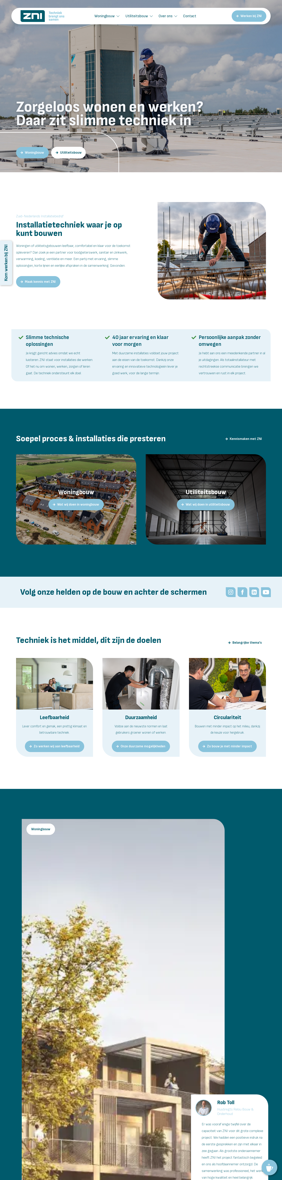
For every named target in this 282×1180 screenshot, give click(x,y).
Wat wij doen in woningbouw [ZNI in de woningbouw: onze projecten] (78, 504)
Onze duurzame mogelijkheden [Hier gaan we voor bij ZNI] (143, 746)
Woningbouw (104, 16)
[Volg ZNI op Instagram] (230, 592)
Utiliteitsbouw (136, 16)
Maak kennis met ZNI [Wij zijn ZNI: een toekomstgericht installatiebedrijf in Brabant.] (40, 282)
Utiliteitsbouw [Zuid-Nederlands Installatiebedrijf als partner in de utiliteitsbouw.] (71, 152)
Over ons (166, 16)
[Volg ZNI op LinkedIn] (254, 592)
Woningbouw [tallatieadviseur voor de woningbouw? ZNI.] (34, 152)
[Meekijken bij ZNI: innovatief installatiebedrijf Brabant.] (266, 592)
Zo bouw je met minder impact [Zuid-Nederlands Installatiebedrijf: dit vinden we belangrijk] (229, 746)
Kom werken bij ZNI (6, 263)
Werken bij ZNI (251, 16)
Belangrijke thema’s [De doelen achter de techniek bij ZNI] (247, 643)
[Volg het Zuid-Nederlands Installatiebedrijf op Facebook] (242, 592)
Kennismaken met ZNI (246, 439)
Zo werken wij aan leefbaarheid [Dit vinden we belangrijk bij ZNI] (57, 746)
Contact (189, 16)
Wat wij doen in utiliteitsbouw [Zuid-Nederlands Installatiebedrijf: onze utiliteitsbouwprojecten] (208, 504)
